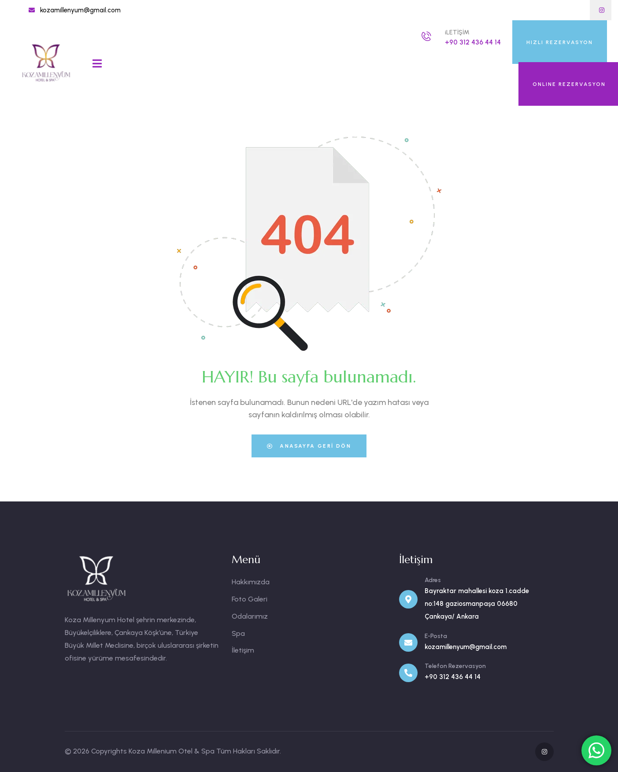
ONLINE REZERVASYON (569, 84)
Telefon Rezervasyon (455, 666)
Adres (433, 580)
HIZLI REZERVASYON (559, 42)
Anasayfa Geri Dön (309, 446)
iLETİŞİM (457, 32)
